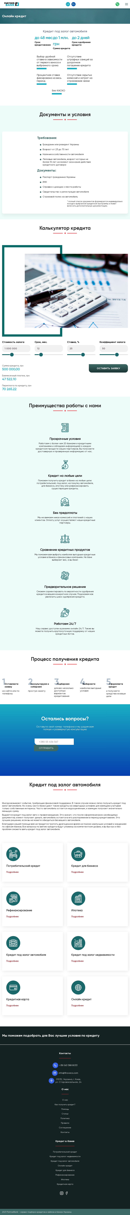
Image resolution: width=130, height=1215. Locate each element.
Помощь (65, 1109)
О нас (65, 1100)
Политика (65, 1118)
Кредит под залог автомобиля (26, 954)
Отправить (46, 747)
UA (68, 4)
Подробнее (12, 872)
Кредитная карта (17, 999)
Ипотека (76, 910)
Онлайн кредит (81, 999)
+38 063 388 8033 (68, 1065)
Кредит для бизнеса (84, 865)
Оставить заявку (108, 368)
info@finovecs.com (68, 1073)
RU (73, 4)
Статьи (65, 1114)
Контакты (65, 1132)
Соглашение (65, 1127)
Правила (65, 1123)
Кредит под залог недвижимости (92, 954)
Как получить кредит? (65, 1104)
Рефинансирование (19, 910)
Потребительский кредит (23, 865)
